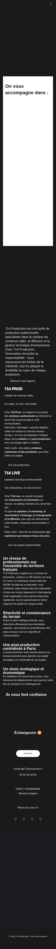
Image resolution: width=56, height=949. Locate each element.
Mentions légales (28, 793)
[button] (50, 3)
